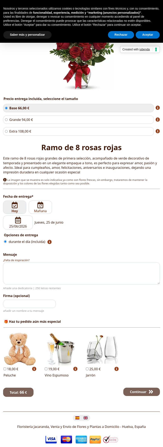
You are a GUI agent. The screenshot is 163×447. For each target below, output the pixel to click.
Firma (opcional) (16, 296)
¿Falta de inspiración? (16, 260)
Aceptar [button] (147, 34)
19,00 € (52, 369)
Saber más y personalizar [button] (27, 34)
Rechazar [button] (121, 34)
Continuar (138, 392)
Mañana (40, 207)
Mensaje (10, 254)
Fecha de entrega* (18, 196)
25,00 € (93, 369)
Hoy (14, 207)
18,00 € (11, 369)
